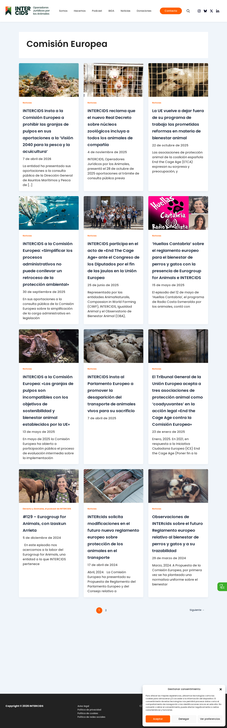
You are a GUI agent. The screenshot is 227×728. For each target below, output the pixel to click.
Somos (71, 11)
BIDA (110, 11)
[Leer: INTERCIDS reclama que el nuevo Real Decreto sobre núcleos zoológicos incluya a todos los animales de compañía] (113, 79)
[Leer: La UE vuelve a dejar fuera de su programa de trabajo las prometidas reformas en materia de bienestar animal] (178, 79)
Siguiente (196, 680)
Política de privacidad (86, 709)
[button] (220, 689)
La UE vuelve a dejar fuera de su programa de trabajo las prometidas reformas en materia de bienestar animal (176, 134)
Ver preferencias (210, 719)
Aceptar (158, 719)
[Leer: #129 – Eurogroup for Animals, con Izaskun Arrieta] (49, 549)
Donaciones (136, 11)
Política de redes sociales (88, 717)
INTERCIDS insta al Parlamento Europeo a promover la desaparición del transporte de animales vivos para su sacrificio (112, 440)
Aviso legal (80, 706)
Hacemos (84, 11)
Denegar (184, 719)
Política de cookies (85, 713)
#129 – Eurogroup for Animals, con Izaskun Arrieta (47, 590)
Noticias (121, 11)
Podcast (98, 11)
